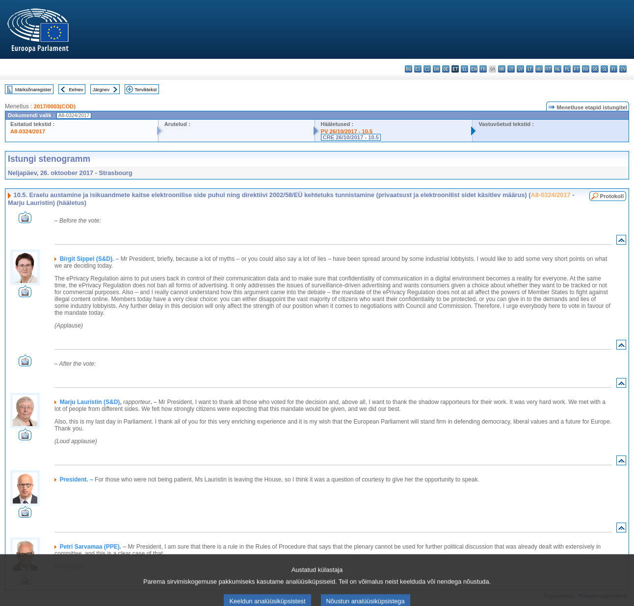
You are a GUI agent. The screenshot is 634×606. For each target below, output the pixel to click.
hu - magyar (539, 69)
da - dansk (436, 69)
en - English (473, 69)
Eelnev (76, 89)
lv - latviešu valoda (520, 69)
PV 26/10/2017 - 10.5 (347, 131)
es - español (418, 69)
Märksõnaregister (33, 89)
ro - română (585, 69)
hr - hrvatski (501, 69)
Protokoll (612, 196)
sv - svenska (623, 69)
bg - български (408, 69)
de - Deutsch (445, 69)
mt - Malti (548, 69)
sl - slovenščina (604, 69)
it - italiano (511, 69)
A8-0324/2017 (27, 131)
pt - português (576, 69)
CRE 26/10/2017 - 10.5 (351, 137)
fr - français (483, 69)
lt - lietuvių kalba (529, 69)
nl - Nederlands (557, 69)
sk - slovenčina (595, 69)
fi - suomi (613, 69)
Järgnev (101, 89)
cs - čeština (427, 69)
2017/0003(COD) (55, 106)
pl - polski (567, 69)
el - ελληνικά (464, 69)
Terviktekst (145, 89)
